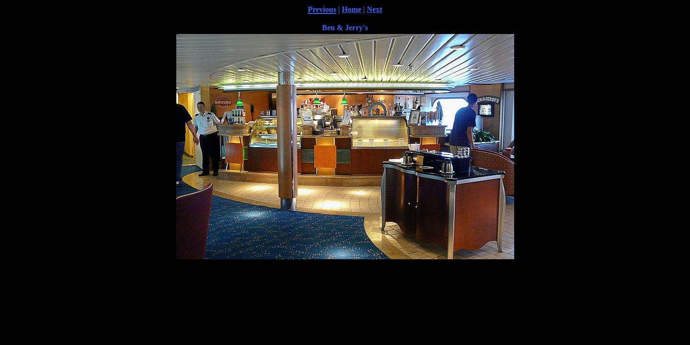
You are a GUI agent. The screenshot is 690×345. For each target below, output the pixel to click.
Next (374, 9)
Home (351, 9)
